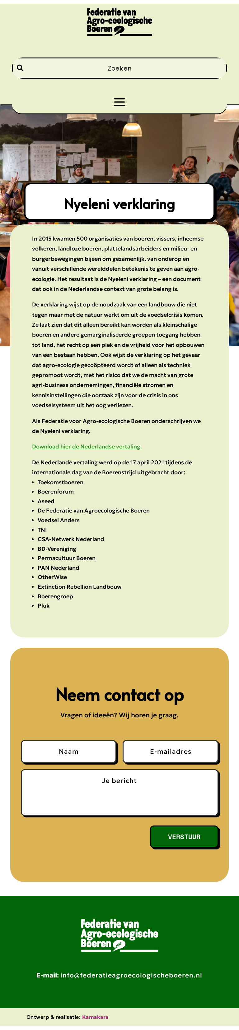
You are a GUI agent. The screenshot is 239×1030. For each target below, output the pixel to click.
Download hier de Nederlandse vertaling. (87, 446)
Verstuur (181, 838)
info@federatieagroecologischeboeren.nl (131, 979)
